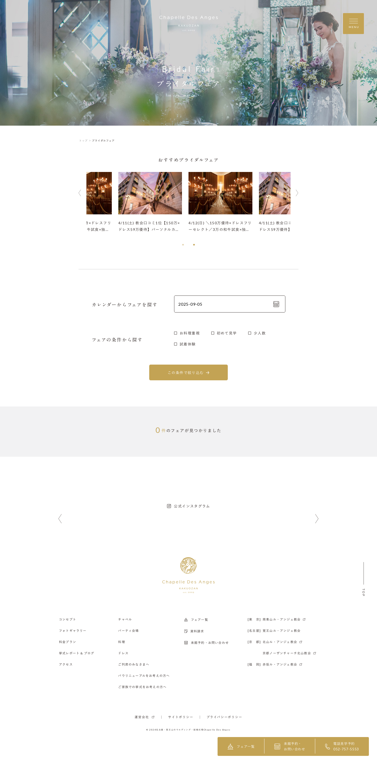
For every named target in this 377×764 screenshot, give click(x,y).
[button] (183, 245)
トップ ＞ (85, 140)
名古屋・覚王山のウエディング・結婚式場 (180, 730)
